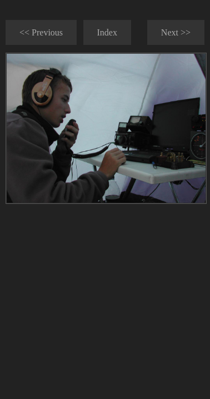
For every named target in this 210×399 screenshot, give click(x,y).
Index (107, 32)
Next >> (176, 32)
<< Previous (41, 32)
